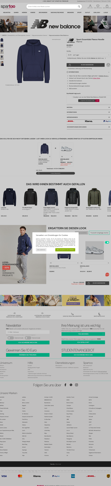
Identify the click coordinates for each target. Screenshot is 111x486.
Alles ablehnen (41, 249)
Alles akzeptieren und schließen (65, 249)
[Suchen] (79, 6)
